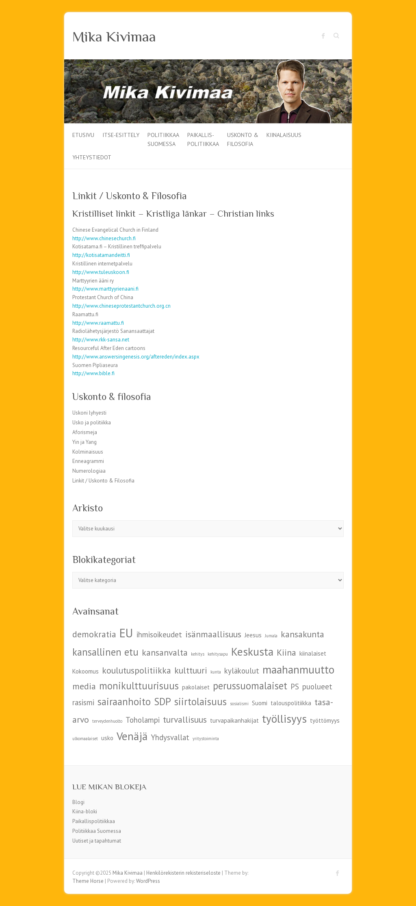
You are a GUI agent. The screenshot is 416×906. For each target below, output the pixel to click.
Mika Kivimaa (114, 36)
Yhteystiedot (91, 157)
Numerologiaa (89, 470)
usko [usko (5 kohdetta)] (107, 738)
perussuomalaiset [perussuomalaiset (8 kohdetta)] (250, 685)
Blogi (78, 802)
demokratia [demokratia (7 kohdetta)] (94, 634)
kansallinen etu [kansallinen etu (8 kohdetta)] (105, 651)
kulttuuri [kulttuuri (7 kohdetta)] (190, 670)
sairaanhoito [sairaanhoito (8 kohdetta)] (124, 701)
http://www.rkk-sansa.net (100, 339)
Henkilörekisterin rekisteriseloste (183, 872)
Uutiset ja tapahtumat (96, 840)
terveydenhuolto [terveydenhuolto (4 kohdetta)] (107, 721)
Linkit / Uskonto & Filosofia (103, 480)
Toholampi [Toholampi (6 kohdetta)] (143, 720)
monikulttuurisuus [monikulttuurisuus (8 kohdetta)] (139, 685)
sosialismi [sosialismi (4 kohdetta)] (239, 703)
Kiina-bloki (84, 811)
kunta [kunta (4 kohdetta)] (215, 672)
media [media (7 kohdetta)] (84, 686)
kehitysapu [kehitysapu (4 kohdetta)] (218, 654)
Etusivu (83, 135)
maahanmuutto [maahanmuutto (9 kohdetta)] (298, 669)
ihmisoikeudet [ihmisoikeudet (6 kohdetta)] (159, 634)
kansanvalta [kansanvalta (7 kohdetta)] (165, 652)
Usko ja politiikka (91, 422)
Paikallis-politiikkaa (203, 138)
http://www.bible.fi (93, 373)
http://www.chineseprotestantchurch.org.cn (121, 305)
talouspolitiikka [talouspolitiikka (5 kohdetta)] (291, 703)
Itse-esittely (120, 135)
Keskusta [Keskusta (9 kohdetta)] (252, 651)
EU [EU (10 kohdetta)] (126, 633)
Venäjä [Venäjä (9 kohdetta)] (132, 736)
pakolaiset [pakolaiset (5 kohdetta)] (196, 687)
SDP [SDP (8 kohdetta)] (162, 701)
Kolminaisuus (87, 451)
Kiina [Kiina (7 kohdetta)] (286, 652)
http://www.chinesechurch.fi (104, 238)
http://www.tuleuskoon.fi (100, 272)
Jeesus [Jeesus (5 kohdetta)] (253, 635)
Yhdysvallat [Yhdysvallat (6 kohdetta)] (170, 737)
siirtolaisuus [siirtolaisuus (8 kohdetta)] (200, 701)
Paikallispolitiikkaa (93, 821)
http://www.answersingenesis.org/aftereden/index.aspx (135, 356)
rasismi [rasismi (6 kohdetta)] (83, 702)
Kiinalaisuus (283, 135)
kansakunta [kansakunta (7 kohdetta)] (302, 634)
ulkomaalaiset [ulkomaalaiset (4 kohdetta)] (85, 738)
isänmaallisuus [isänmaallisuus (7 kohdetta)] (213, 634)
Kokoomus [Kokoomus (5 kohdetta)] (85, 671)
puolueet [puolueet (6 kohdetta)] (317, 686)
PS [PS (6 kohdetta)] (294, 686)
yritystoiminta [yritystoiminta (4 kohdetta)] (206, 738)
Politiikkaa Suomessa (163, 138)
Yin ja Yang (84, 442)
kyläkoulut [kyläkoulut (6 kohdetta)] (241, 671)
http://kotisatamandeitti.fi (101, 255)
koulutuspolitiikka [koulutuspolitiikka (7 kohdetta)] (136, 670)
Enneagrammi (88, 461)
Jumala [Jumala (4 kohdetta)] (271, 636)
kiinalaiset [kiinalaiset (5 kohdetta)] (312, 653)
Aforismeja (84, 432)
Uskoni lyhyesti (89, 412)
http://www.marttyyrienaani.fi (105, 288)
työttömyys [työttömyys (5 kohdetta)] (325, 720)
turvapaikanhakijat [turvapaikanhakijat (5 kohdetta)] (234, 720)
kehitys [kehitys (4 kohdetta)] (197, 654)
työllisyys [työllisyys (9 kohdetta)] (284, 718)
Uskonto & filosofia (242, 138)
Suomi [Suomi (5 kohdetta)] (259, 703)
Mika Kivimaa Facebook (323, 36)
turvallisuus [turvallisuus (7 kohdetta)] (185, 719)
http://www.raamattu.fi (98, 322)
